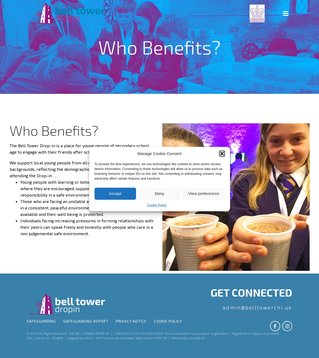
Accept (115, 193)
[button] (222, 153)
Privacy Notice (131, 321)
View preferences (203, 193)
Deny (159, 193)
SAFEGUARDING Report (85, 321)
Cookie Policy (157, 205)
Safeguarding (41, 321)
